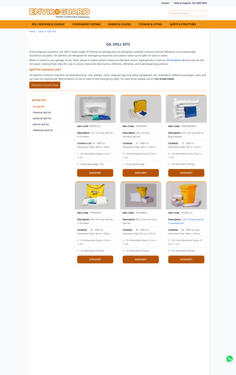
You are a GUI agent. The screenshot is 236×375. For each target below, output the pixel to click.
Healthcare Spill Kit (43, 130)
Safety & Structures (183, 24)
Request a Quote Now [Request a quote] (44, 85)
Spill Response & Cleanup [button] (48, 24)
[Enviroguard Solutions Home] (87, 13)
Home (32, 31)
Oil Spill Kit (38, 106)
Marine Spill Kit (41, 124)
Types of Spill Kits (47, 31)
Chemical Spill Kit (42, 112)
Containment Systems (86, 24)
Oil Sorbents (173, 60)
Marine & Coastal (119, 24)
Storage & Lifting (150, 24)
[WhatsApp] (230, 359)
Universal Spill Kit (42, 118)
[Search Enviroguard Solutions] (187, 13)
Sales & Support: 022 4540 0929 (190, 3)
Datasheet (95, 172)
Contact (165, 3)
